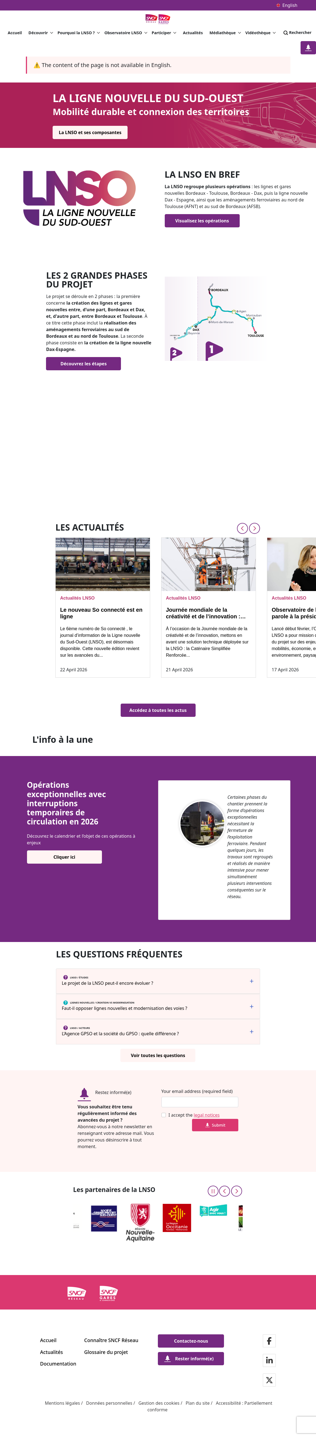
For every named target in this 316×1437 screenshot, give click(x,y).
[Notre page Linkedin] (269, 1361)
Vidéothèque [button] (260, 33)
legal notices (207, 1115)
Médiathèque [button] (225, 33)
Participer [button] (164, 33)
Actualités (193, 32)
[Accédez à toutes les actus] (158, 710)
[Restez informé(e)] (308, 47)
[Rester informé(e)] (191, 1358)
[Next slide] (255, 528)
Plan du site (198, 1403)
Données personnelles (109, 1403)
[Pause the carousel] (213, 1191)
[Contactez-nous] (191, 1341)
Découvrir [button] (40, 33)
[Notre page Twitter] (269, 1381)
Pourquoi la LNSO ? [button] (79, 33)
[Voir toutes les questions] (157, 1055)
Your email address (181, 1091)
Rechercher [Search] (296, 33)
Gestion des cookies (158, 1403)
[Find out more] (217, 318)
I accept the (194, 1115)
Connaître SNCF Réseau (111, 1340)
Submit (215, 1125)
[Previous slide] (242, 528)
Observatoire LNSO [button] (125, 33)
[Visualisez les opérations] (202, 220)
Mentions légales (62, 1403)
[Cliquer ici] (64, 857)
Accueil (15, 32)
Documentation (58, 1363)
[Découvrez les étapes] (83, 363)
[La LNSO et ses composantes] (90, 132)
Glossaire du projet (106, 1352)
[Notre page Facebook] (269, 1341)
